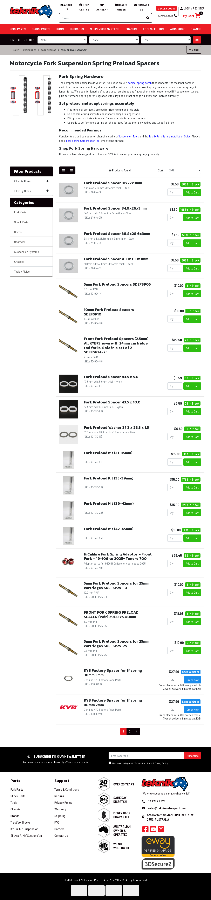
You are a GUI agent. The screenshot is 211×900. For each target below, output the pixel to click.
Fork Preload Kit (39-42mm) (109, 503)
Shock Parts (21, 222)
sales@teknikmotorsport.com (167, 808)
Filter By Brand (31, 181)
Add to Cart (192, 192)
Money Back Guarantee (121, 815)
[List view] (71, 170)
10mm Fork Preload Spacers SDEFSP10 (109, 312)
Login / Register (192, 8)
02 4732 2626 (167, 15)
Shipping (60, 816)
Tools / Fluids (22, 271)
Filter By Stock (31, 191)
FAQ (56, 822)
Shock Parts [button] (40, 29)
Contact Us (61, 835)
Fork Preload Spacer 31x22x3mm (113, 183)
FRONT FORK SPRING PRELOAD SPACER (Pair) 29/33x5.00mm (111, 614)
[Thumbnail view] (63, 170)
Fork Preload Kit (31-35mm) (108, 453)
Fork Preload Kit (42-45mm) (109, 529)
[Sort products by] (183, 170)
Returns (59, 796)
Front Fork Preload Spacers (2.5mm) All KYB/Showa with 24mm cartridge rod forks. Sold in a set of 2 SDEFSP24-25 (116, 345)
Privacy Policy (161, 763)
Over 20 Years (123, 784)
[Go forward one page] (136, 731)
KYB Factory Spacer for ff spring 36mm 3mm (113, 673)
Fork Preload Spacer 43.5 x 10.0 (112, 402)
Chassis (19, 261)
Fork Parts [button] (18, 29)
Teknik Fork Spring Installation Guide (170, 136)
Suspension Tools (128, 136)
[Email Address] (146, 755)
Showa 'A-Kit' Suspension (26, 835)
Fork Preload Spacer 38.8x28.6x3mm (117, 233)
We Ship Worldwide (121, 846)
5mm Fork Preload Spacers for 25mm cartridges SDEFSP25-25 (116, 644)
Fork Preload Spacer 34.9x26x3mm (115, 208)
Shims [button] (60, 29)
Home (16, 50)
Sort (160, 170)
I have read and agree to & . (139, 763)
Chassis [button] (131, 29)
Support (61, 780)
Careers (59, 829)
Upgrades (20, 242)
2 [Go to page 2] (129, 731)
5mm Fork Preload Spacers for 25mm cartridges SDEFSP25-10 (116, 585)
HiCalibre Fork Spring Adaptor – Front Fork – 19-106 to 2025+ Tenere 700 (118, 556)
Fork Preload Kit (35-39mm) (109, 478)
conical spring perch (140, 82)
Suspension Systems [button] (104, 29)
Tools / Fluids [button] (153, 29)
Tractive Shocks (20, 822)
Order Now (192, 680)
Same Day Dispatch (120, 799)
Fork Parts (29, 50)
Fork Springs (48, 50)
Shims (18, 232)
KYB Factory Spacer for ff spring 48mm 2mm (113, 702)
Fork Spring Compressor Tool (83, 140)
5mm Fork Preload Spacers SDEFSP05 (117, 284)
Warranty (60, 809)
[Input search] (101, 18)
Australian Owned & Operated (122, 830)
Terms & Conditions (143, 763)
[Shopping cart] (191, 15)
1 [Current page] (123, 731)
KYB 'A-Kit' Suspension (24, 829)
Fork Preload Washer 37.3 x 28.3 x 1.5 (116, 427)
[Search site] (148, 18)
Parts (15, 780)
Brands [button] (196, 29)
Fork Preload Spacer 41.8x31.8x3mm (116, 259)
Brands (15, 816)
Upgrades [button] (77, 29)
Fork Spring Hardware (74, 50)
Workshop (177, 29)
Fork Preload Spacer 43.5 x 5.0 (111, 377)
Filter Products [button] (27, 171)
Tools (14, 802)
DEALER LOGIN (166, 8)
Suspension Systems (26, 251)
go (197, 40)
